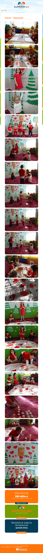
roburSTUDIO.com (18, 547)
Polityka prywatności (24, 546)
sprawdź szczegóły (22, 503)
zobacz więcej (21, 532)
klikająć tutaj (21, 517)
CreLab (7, 547)
